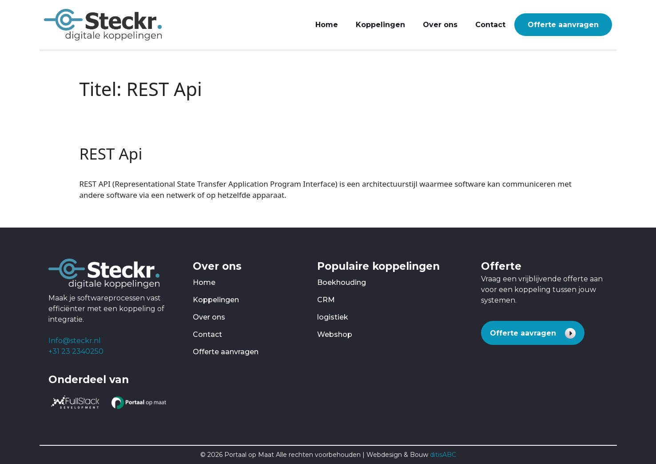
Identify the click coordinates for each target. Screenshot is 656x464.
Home (326, 24)
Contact (490, 24)
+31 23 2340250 (75, 351)
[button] (532, 333)
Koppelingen (380, 24)
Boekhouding (341, 282)
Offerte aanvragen (563, 24)
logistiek (332, 317)
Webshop (334, 334)
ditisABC (443, 455)
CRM (326, 300)
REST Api (111, 153)
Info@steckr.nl (74, 340)
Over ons (440, 24)
